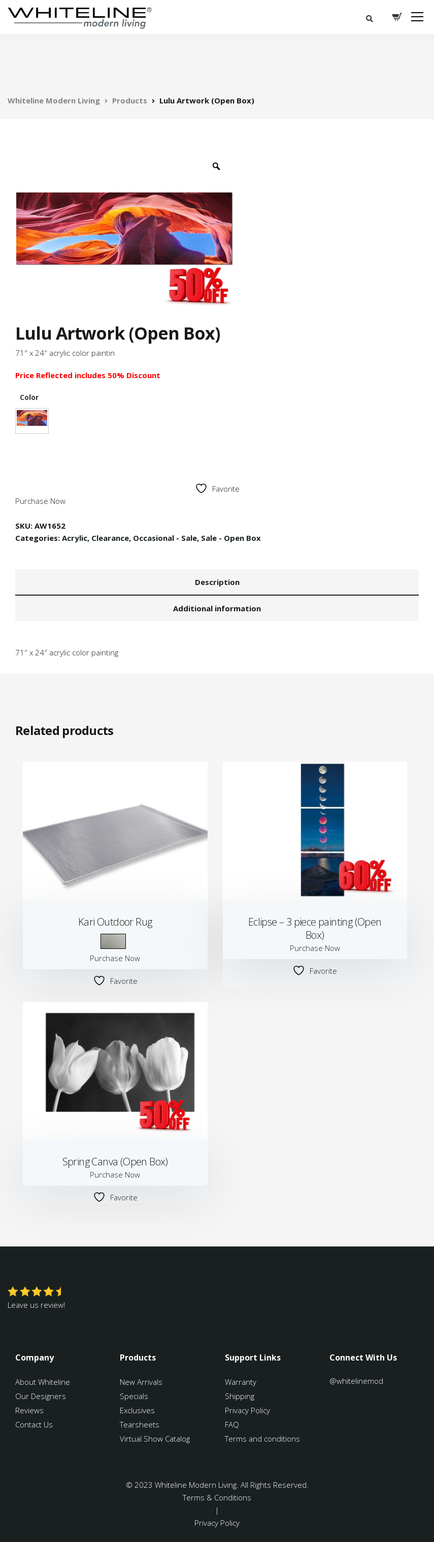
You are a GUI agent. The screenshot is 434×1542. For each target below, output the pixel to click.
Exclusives (137, 1410)
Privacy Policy (247, 1410)
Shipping (239, 1396)
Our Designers (40, 1396)
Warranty (241, 1382)
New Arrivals (141, 1382)
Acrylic (74, 538)
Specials (134, 1396)
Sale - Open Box (231, 538)
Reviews (29, 1410)
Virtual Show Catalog (156, 1439)
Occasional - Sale (165, 538)
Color (29, 397)
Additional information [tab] (217, 608)
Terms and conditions (262, 1439)
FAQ (232, 1424)
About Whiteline (42, 1382)
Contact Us (34, 1424)
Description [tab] (217, 582)
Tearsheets (139, 1424)
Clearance (110, 538)
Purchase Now (40, 501)
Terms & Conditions (217, 1497)
